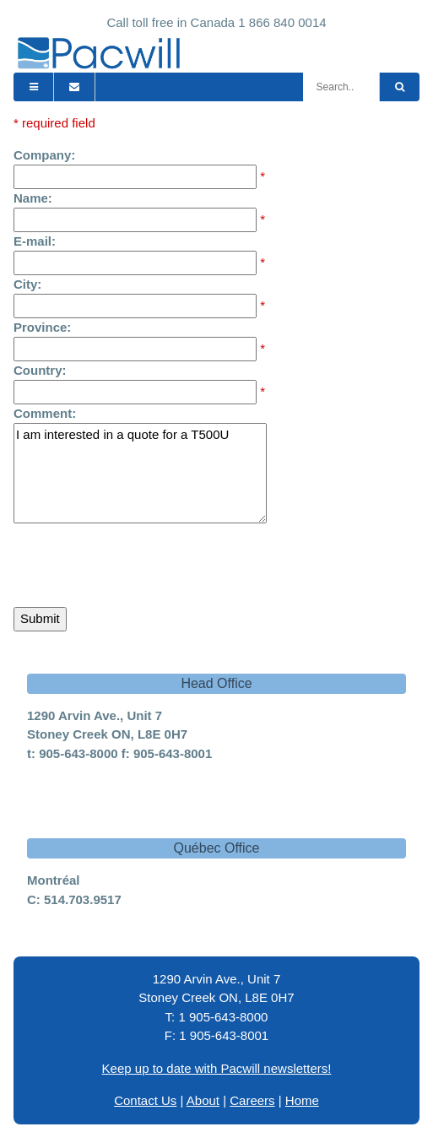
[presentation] (142, 561)
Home (302, 1100)
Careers (252, 1100)
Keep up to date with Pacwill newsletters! (217, 1068)
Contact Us (145, 1100)
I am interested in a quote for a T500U (140, 473)
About (203, 1100)
